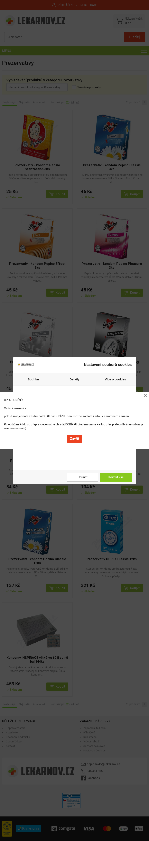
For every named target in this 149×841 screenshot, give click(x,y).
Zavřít (74, 439)
